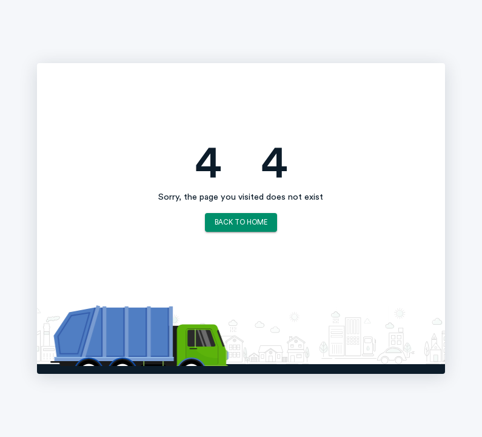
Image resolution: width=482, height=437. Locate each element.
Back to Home (241, 222)
